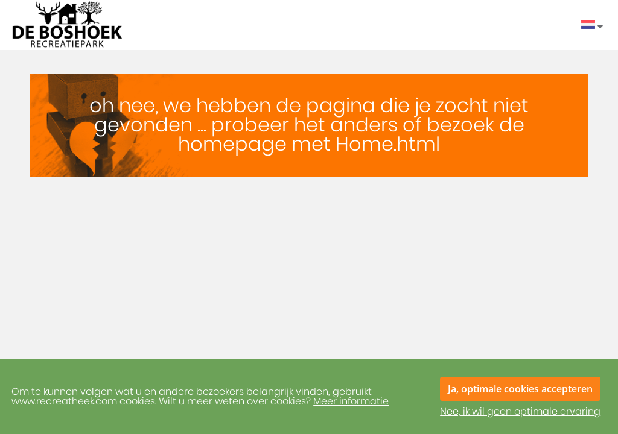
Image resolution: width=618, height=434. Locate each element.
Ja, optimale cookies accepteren (520, 388)
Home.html (388, 144)
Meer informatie (351, 401)
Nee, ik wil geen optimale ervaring (520, 412)
